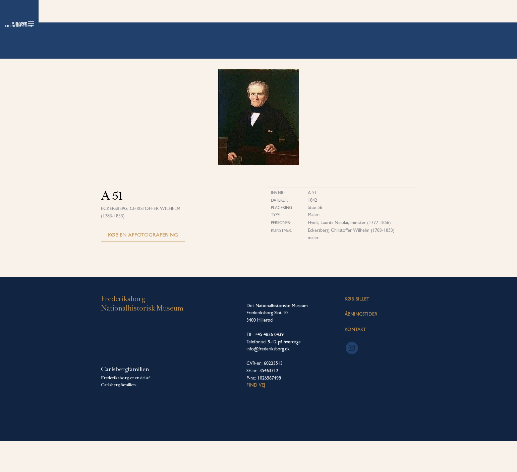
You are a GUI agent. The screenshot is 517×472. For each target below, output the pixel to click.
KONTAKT (355, 360)
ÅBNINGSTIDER (361, 345)
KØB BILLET (357, 329)
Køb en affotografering (143, 265)
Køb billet (393, 23)
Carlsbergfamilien (125, 400)
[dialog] (504, 458)
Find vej (255, 416)
